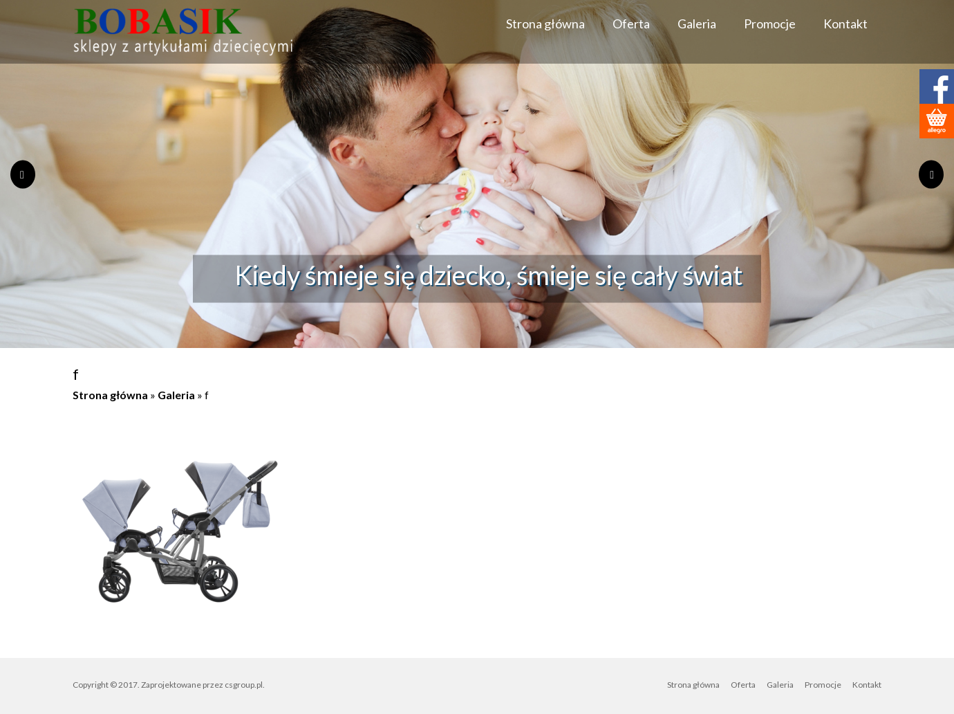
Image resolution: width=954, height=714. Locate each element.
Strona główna (545, 23)
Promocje (770, 23)
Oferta (631, 23)
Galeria (696, 23)
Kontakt (845, 23)
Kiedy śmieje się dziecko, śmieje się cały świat (488, 274)
